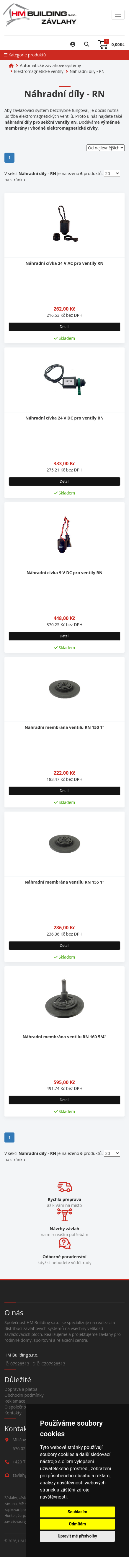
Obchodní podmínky (24, 1395)
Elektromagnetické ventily (38, 71)
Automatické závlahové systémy (50, 65)
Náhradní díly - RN (87, 71)
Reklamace (14, 1401)
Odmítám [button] (77, 1524)
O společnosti (17, 1407)
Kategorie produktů (25, 55)
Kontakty (13, 1413)
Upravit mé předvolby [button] (77, 1536)
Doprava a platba (20, 1389)
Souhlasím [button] (77, 1511)
